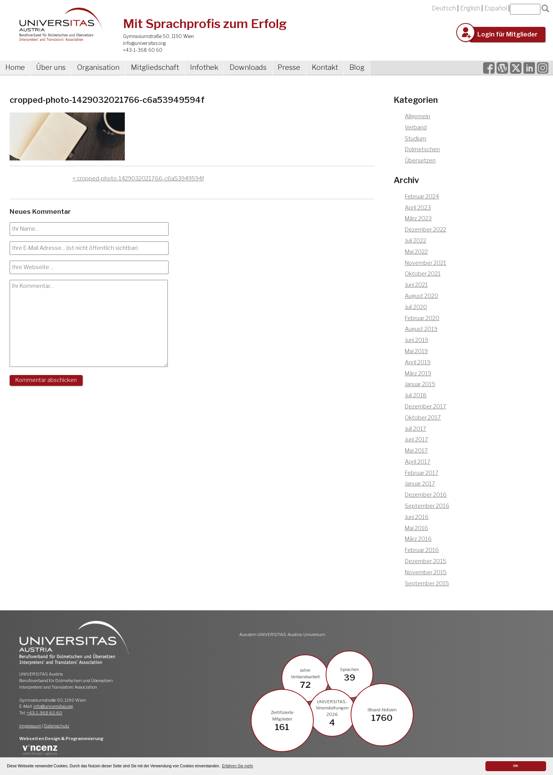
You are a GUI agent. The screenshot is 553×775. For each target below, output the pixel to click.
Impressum (30, 726)
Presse (289, 67)
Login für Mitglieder (507, 34)
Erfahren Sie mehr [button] (237, 766)
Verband (416, 127)
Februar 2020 (422, 318)
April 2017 (417, 461)
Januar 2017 (420, 483)
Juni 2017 (416, 439)
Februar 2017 (422, 472)
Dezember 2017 (425, 406)
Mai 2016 (416, 528)
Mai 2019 (416, 351)
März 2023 (418, 218)
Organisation (98, 67)
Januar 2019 (420, 384)
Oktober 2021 (422, 273)
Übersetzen (420, 160)
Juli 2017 (415, 428)
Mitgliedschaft (155, 67)
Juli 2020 (416, 307)
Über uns (51, 67)
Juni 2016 (417, 517)
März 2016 (418, 538)
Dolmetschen (422, 149)
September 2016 (427, 505)
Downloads (248, 67)
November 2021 (425, 262)
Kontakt (325, 67)
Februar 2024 (422, 196)
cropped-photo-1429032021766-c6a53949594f (140, 178)
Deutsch (444, 8)
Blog (356, 67)
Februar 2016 (422, 550)
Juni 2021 (416, 284)
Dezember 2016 (426, 494)
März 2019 (418, 373)
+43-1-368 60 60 (142, 50)
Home (15, 67)
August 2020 (421, 295)
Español (495, 8)
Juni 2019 (416, 340)
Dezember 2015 (425, 561)
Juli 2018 (416, 395)
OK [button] (515, 766)
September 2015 (427, 583)
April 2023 (418, 207)
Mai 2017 (416, 450)
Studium (415, 138)
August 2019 (421, 329)
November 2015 (426, 572)
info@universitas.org (144, 43)
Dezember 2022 (425, 229)
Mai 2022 (416, 251)
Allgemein (417, 116)
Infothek (204, 67)
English (470, 8)
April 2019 (417, 362)
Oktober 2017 (423, 417)
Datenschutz (56, 726)
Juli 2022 (415, 240)
